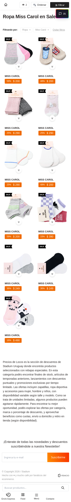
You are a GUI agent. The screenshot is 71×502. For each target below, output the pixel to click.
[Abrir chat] (62, 13)
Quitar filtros (59, 30)
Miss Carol (40, 30)
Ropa (25, 30)
